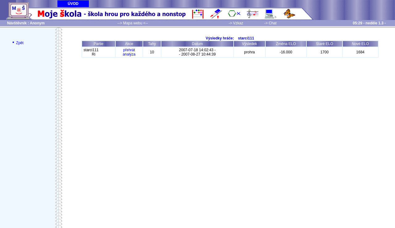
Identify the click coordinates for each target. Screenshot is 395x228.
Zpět (17, 43)
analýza (129, 54)
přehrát (129, 50)
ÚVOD (73, 4)
